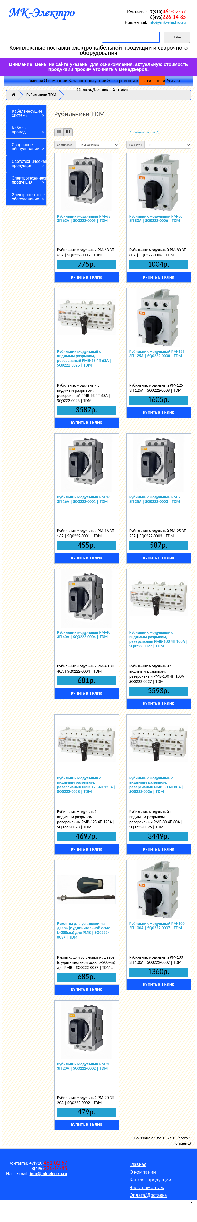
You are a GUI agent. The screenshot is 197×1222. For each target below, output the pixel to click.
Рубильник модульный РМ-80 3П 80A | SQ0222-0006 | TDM (156, 218)
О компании (55, 80)
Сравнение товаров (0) (144, 132)
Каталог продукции (87, 80)
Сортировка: (65, 145)
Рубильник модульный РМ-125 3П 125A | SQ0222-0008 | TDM (157, 354)
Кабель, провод (19, 130)
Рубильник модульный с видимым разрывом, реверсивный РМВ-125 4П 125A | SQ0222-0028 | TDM (86, 784)
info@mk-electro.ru (167, 22)
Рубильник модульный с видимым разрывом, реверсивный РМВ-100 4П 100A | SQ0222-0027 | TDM (158, 639)
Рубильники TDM (41, 94)
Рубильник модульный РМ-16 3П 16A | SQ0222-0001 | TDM (84, 499)
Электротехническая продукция (29, 180)
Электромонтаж (122, 80)
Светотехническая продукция (29, 163)
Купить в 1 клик (86, 277)
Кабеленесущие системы (27, 113)
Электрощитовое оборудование (28, 196)
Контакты (120, 89)
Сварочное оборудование (25, 146)
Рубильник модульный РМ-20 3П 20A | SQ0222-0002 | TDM (84, 1066)
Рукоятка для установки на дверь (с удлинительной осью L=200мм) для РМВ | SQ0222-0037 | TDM (83, 930)
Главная (35, 80)
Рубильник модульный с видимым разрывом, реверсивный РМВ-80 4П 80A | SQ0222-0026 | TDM (156, 784)
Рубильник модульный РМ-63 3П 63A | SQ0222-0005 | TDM (84, 218)
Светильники (152, 80)
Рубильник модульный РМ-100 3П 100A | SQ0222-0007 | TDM (157, 926)
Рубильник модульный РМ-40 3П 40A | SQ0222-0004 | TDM (84, 634)
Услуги (173, 80)
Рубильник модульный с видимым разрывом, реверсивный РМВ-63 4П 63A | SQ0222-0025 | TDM (84, 358)
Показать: (135, 145)
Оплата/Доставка (94, 89)
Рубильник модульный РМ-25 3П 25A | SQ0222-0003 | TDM (156, 499)
